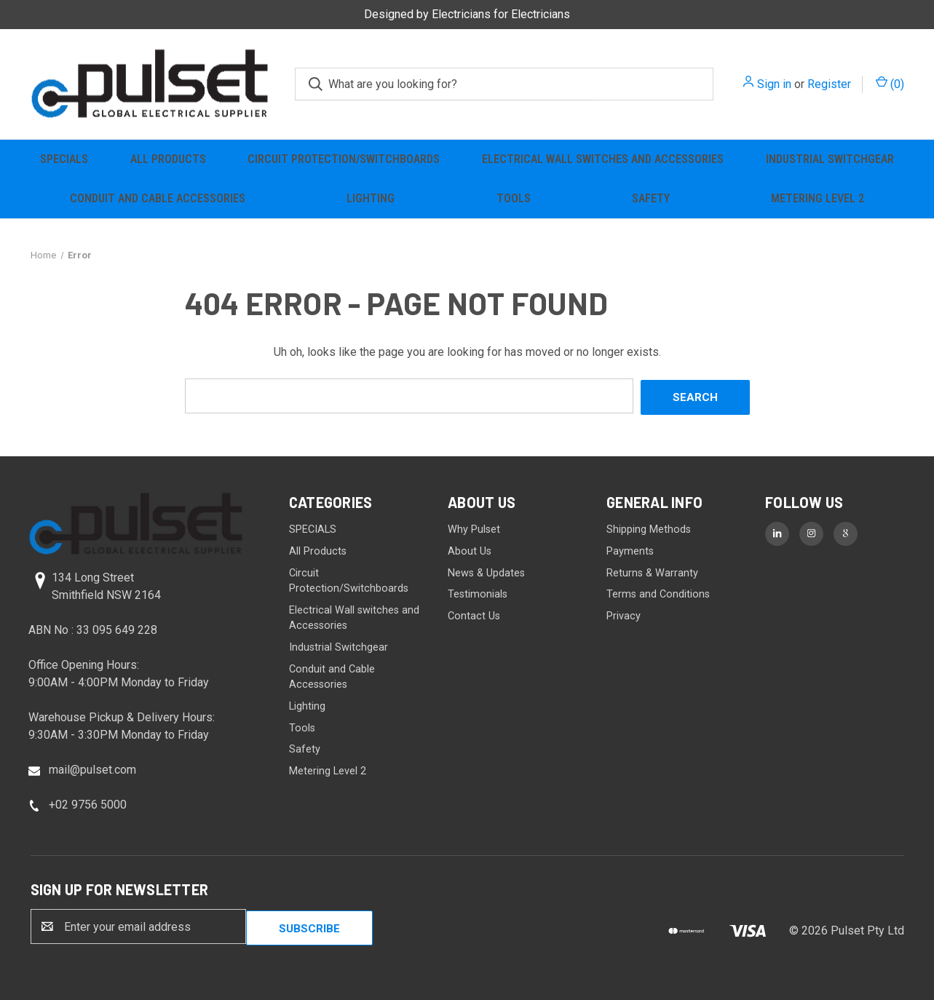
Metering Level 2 (817, 198)
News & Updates (486, 571)
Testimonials (477, 592)
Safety (651, 198)
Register (829, 84)
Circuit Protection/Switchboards (344, 159)
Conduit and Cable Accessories (157, 198)
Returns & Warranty (652, 571)
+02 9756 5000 (88, 802)
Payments (630, 549)
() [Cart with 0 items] (890, 83)
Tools (513, 198)
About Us (469, 549)
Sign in (774, 84)
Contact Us (474, 614)
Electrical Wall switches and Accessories (603, 159)
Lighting (371, 198)
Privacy (623, 614)
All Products (168, 159)
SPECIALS (64, 159)
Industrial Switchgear (830, 159)
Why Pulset (474, 528)
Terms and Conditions (658, 592)
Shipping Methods (648, 528)
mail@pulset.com (92, 767)
